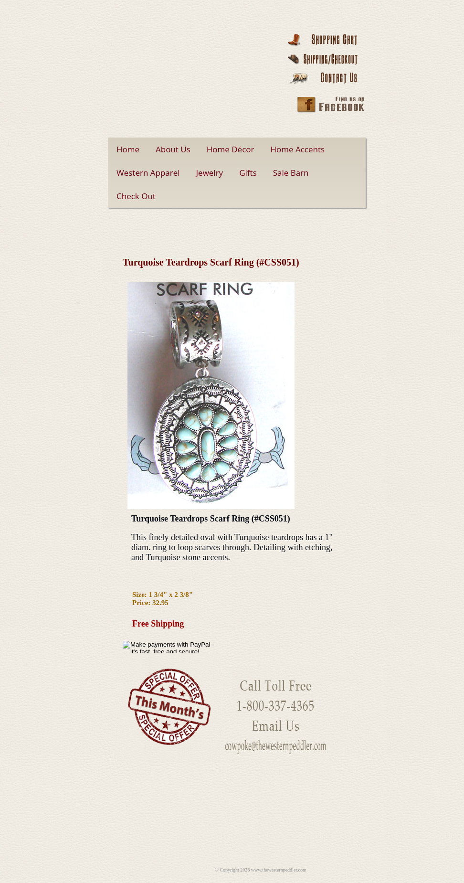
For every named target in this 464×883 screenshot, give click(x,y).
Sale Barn (291, 172)
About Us (173, 149)
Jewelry (209, 172)
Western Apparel (148, 172)
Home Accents (298, 149)
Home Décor (230, 149)
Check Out (136, 196)
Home (127, 149)
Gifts (248, 172)
